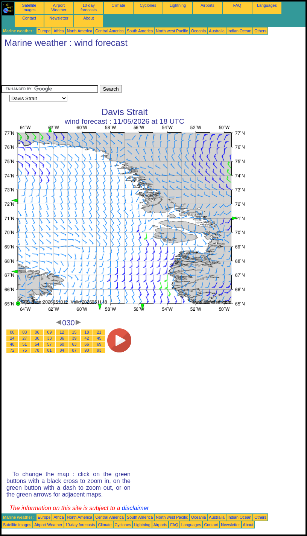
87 (74, 350)
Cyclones (148, 5)
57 (49, 344)
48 (12, 344)
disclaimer (135, 508)
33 (49, 338)
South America (140, 31)
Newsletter (58, 18)
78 (37, 350)
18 (87, 332)
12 (62, 332)
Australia (216, 31)
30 (37, 338)
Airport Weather (58, 7)
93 (99, 350)
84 (62, 350)
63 (74, 344)
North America (80, 31)
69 (99, 344)
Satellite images (29, 7)
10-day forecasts (89, 7)
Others (260, 31)
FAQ (237, 5)
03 (25, 332)
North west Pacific (172, 31)
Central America (109, 31)
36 (62, 338)
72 (12, 350)
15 (74, 332)
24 (12, 338)
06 (37, 332)
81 (49, 350)
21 (99, 332)
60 (62, 344)
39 (74, 338)
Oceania (198, 31)
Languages (267, 5)
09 (49, 332)
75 (25, 350)
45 (99, 338)
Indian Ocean (239, 31)
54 (37, 344)
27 (25, 338)
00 (12, 332)
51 (25, 344)
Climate (118, 5)
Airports (207, 5)
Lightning (178, 5)
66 (87, 344)
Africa (58, 31)
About (89, 18)
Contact (29, 18)
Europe (44, 31)
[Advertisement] (138, 68)
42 (87, 338)
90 (87, 350)
